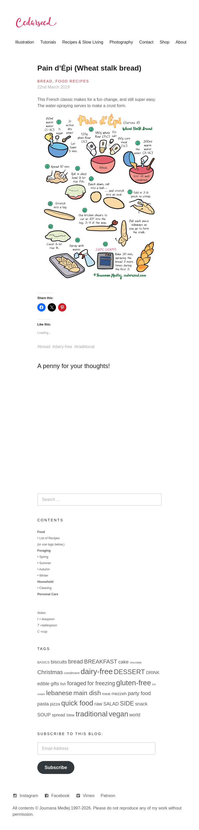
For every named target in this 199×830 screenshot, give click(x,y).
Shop (164, 42)
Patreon (108, 795)
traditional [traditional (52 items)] (92, 714)
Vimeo (88, 795)
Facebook (60, 795)
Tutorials (48, 42)
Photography (121, 42)
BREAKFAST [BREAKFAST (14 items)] (100, 661)
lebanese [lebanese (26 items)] (59, 692)
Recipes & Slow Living (82, 42)
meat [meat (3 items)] (106, 694)
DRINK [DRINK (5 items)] (153, 672)
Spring (43, 557)
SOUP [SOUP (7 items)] (44, 714)
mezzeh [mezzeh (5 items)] (118, 693)
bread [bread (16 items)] (75, 661)
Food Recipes (72, 81)
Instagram (29, 795)
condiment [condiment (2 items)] (72, 673)
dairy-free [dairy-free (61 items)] (97, 671)
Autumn (44, 569)
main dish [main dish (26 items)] (87, 692)
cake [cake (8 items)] (123, 662)
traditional (85, 346)
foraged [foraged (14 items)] (76, 683)
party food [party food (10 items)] (139, 693)
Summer (45, 563)
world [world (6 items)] (134, 714)
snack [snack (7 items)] (141, 704)
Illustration (24, 42)
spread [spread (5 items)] (58, 715)
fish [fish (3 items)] (63, 684)
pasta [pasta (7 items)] (43, 704)
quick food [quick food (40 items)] (77, 703)
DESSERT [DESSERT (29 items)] (129, 671)
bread (45, 346)
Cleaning (45, 588)
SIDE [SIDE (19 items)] (127, 703)
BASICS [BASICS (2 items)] (43, 662)
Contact (146, 42)
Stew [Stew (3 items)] (70, 715)
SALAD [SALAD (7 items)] (111, 704)
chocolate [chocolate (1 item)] (136, 662)
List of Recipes (49, 538)
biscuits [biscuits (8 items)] (59, 662)
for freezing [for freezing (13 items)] (101, 683)
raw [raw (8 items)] (98, 704)
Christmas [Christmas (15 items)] (50, 672)
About (181, 42)
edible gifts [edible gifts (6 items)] (48, 683)
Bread (44, 81)
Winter (43, 575)
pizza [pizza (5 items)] (55, 704)
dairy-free (63, 346)
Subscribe (56, 767)
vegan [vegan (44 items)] (118, 714)
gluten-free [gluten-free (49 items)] (133, 683)
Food (41, 532)
